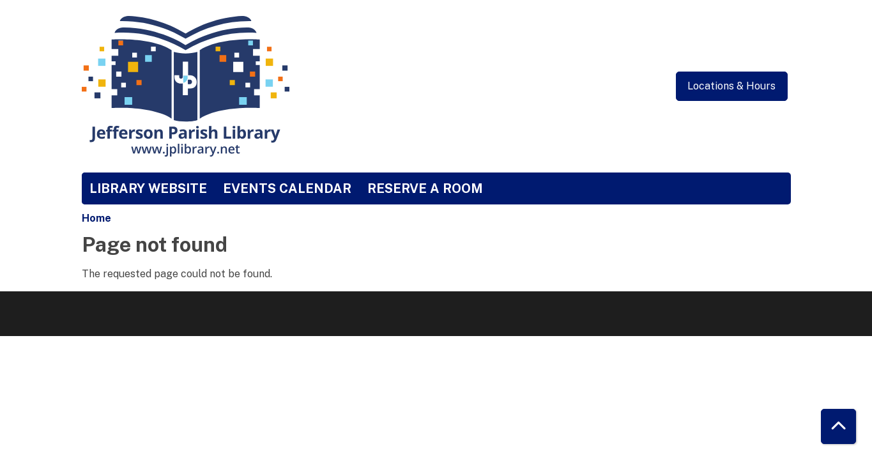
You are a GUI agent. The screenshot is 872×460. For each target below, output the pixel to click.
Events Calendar (287, 188)
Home (96, 218)
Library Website (148, 188)
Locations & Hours (731, 86)
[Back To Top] (838, 426)
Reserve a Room (425, 188)
